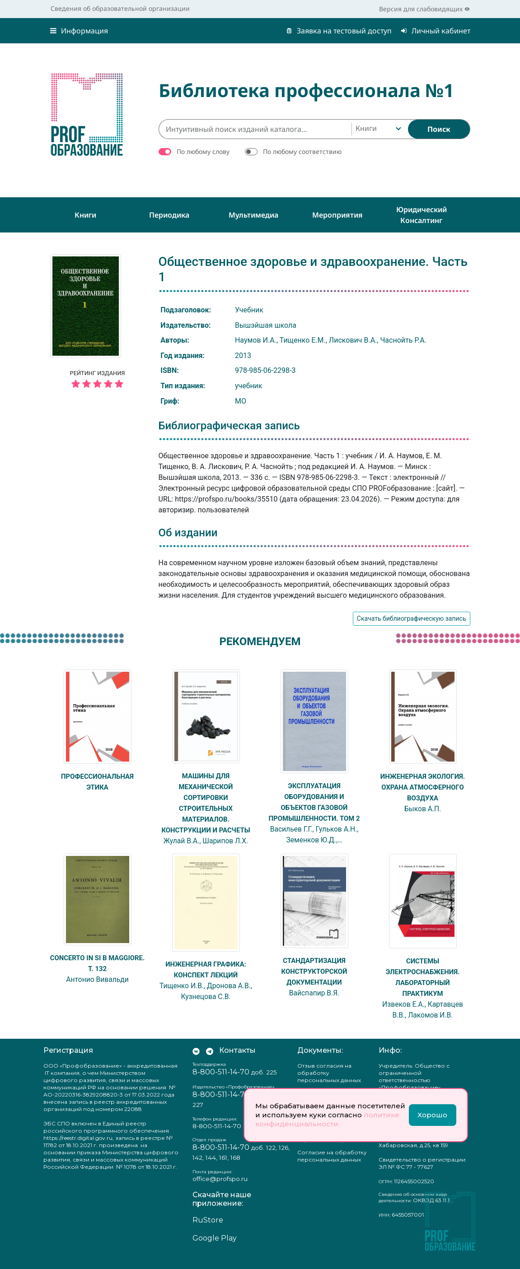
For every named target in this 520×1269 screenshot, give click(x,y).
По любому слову (203, 151)
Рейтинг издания (97, 380)
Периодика (169, 215)
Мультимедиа (253, 215)
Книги (85, 215)
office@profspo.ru (220, 1189)
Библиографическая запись (229, 425)
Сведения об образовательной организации (120, 8)
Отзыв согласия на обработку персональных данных (329, 1083)
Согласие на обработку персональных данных (332, 1167)
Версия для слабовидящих (424, 9)
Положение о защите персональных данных (329, 1147)
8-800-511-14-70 (220, 1082)
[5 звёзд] (97, 384)
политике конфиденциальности (327, 1119)
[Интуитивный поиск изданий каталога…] (255, 129)
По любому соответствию (302, 151)
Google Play (214, 1249)
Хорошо (432, 1115)
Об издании (188, 532)
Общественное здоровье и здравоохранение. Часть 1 (313, 269)
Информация (79, 31)
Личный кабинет (435, 31)
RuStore (207, 1231)
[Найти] (439, 129)
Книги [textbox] (366, 128)
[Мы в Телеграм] (209, 1061)
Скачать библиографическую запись (411, 618)
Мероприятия (337, 215)
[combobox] (377, 129)
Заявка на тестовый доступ (339, 31)
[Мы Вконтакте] (196, 1061)
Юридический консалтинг (421, 215)
